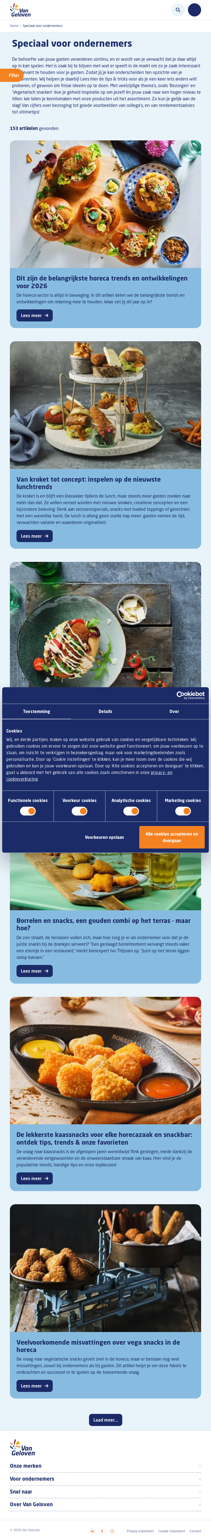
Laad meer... (105, 1420)
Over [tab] (174, 711)
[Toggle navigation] (194, 9)
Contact (195, 1531)
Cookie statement (171, 1531)
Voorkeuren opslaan (104, 837)
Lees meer (31, 315)
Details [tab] (105, 711)
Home (14, 26)
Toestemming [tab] (36, 711)
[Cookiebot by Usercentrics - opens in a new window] (181, 695)
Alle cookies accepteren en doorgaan (172, 837)
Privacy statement (140, 1531)
